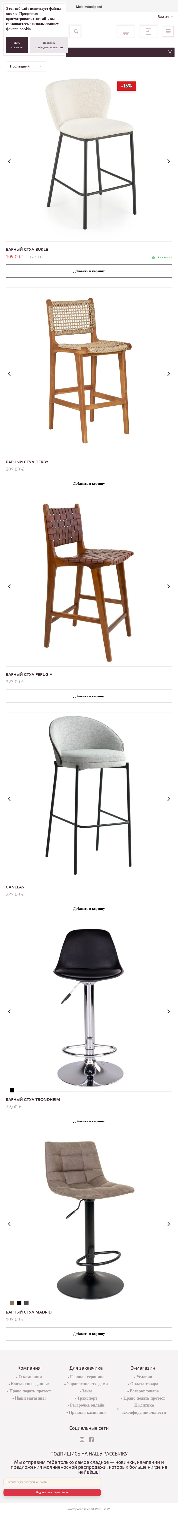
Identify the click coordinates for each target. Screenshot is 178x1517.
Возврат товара (144, 1391)
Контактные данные (30, 1384)
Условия (144, 1377)
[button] (168, 161)
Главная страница (87, 1377)
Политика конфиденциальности (49, 45)
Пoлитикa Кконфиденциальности (144, 1408)
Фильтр (89, 52)
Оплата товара (144, 1384)
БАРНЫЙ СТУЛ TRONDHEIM (33, 1100)
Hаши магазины (30, 1398)
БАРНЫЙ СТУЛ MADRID (29, 1312)
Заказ (87, 1391)
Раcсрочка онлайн (87, 1405)
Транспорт (87, 1398)
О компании (30, 1377)
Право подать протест (30, 1391)
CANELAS (15, 887)
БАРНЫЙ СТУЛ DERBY (27, 462)
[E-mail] (52, 1482)
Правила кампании (87, 1412)
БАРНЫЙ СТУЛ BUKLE (27, 250)
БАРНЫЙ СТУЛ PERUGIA (29, 675)
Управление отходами (87, 1384)
